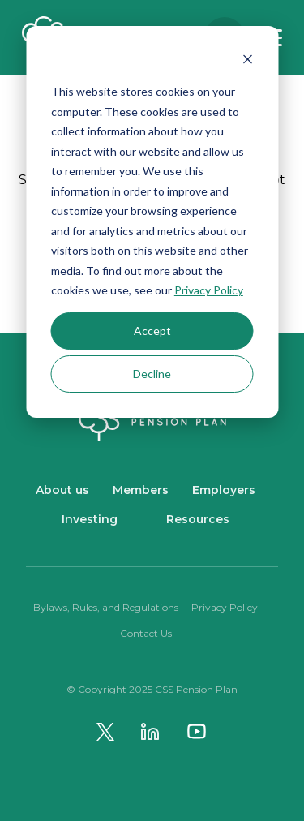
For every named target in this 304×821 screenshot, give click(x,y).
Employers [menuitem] (223, 490)
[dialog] (152, 222)
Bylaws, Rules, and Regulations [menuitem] (105, 607)
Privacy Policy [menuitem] (224, 607)
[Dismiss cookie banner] (247, 61)
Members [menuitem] (141, 490)
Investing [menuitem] (90, 519)
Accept (152, 330)
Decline (152, 373)
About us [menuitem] (62, 490)
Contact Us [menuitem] (146, 633)
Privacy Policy (208, 290)
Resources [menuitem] (197, 519)
